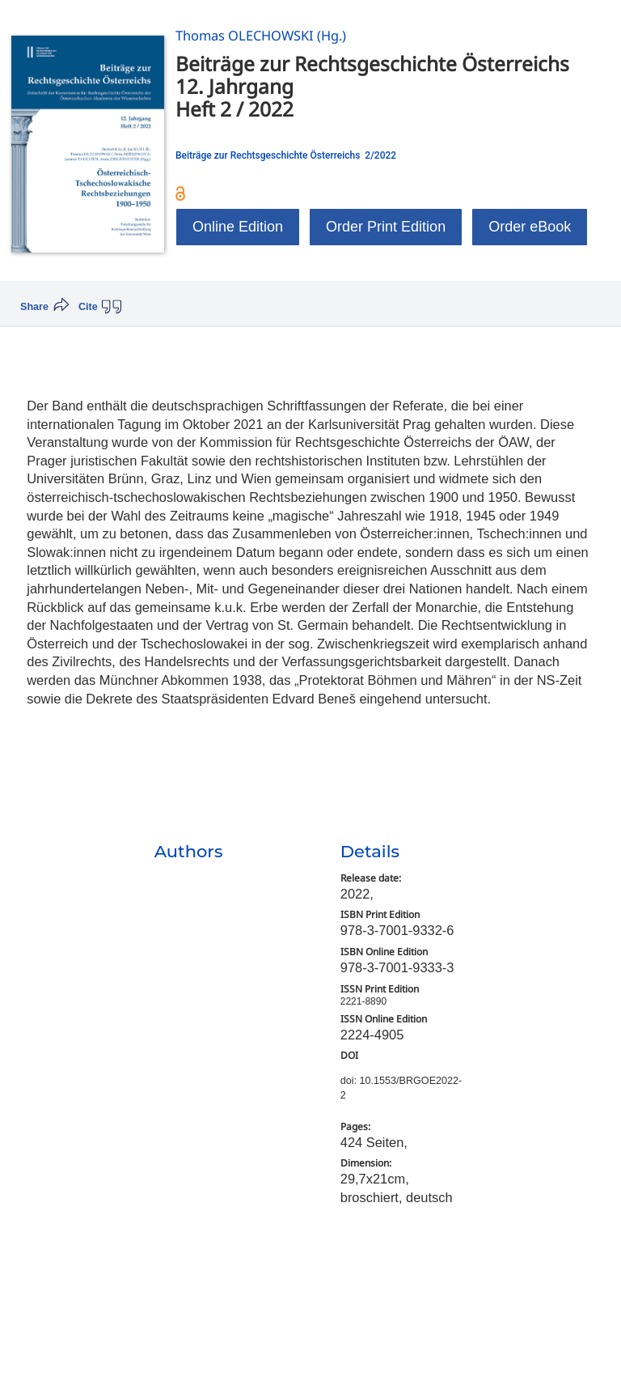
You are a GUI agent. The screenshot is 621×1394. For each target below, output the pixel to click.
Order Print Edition (386, 227)
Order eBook (529, 227)
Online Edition (237, 227)
